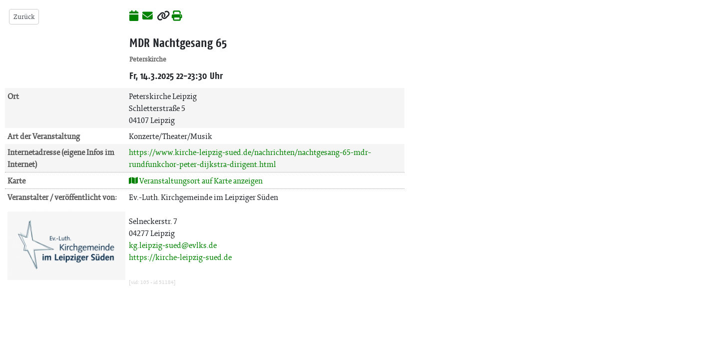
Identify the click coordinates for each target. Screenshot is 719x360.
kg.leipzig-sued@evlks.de (173, 245)
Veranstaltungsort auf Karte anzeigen (196, 181)
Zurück (23, 17)
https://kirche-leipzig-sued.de (180, 257)
